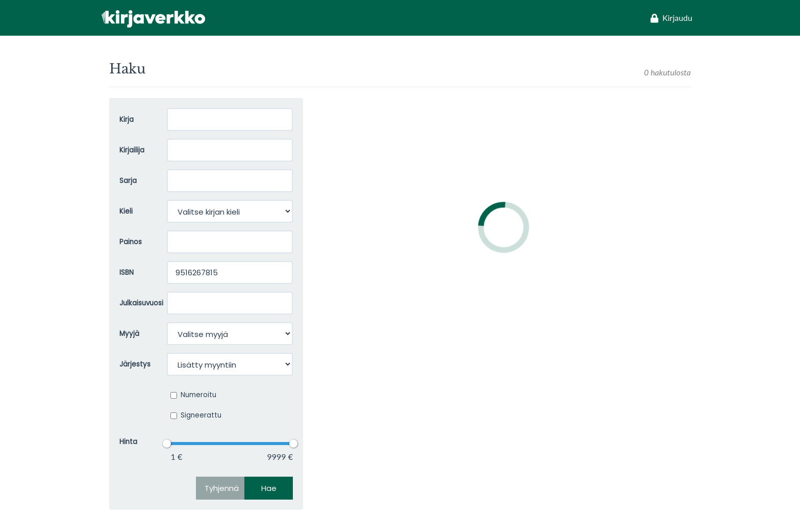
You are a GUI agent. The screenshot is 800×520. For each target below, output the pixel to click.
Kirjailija (131, 150)
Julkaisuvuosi (135, 303)
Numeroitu (193, 395)
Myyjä (129, 334)
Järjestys (135, 364)
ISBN (126, 272)
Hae (269, 488)
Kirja (126, 119)
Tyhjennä (222, 488)
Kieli (126, 211)
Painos (130, 242)
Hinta (128, 442)
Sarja (128, 181)
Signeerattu (195, 415)
